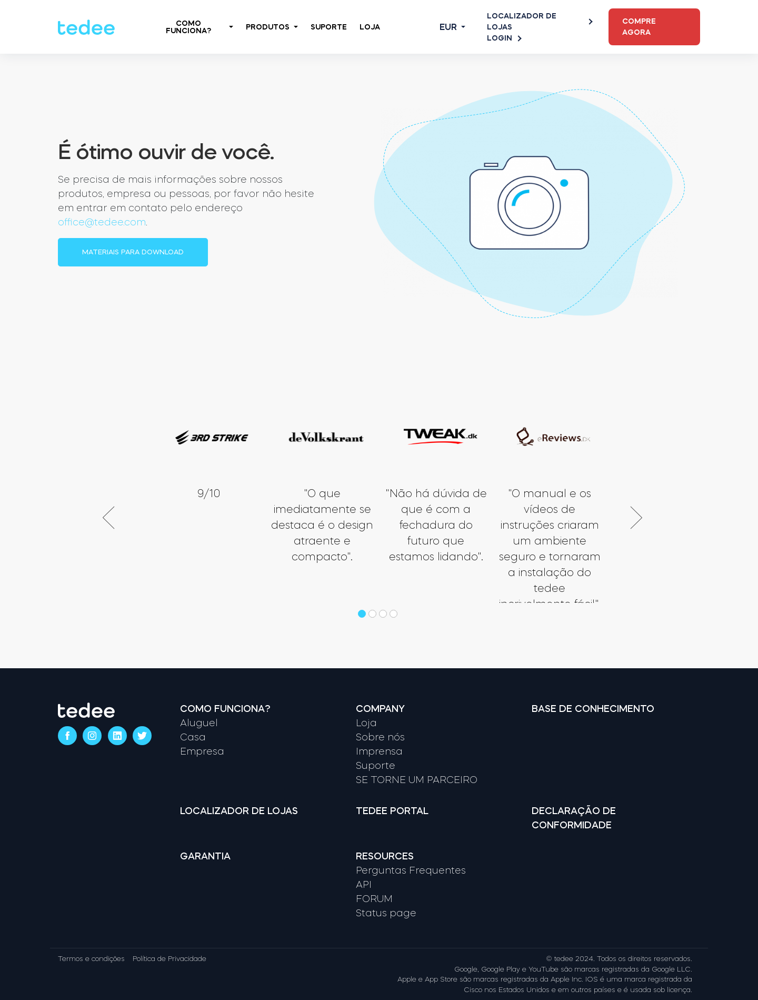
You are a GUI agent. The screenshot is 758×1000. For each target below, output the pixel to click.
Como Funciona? (199, 26)
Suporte (329, 27)
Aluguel (199, 723)
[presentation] (115, 517)
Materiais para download (133, 252)
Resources (385, 856)
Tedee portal (392, 811)
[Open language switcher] (444, 27)
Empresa (202, 751)
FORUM (374, 899)
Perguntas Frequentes (411, 870)
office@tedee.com (102, 222)
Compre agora (639, 26)
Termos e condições (91, 958)
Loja (370, 27)
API (364, 884)
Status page (386, 913)
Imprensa (379, 751)
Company (380, 709)
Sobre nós (380, 737)
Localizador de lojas (539, 21)
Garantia (205, 856)
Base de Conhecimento (593, 709)
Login (504, 38)
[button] (363, 614)
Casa (193, 737)
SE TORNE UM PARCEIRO (416, 780)
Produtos (272, 27)
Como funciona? (225, 709)
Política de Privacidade (169, 958)
